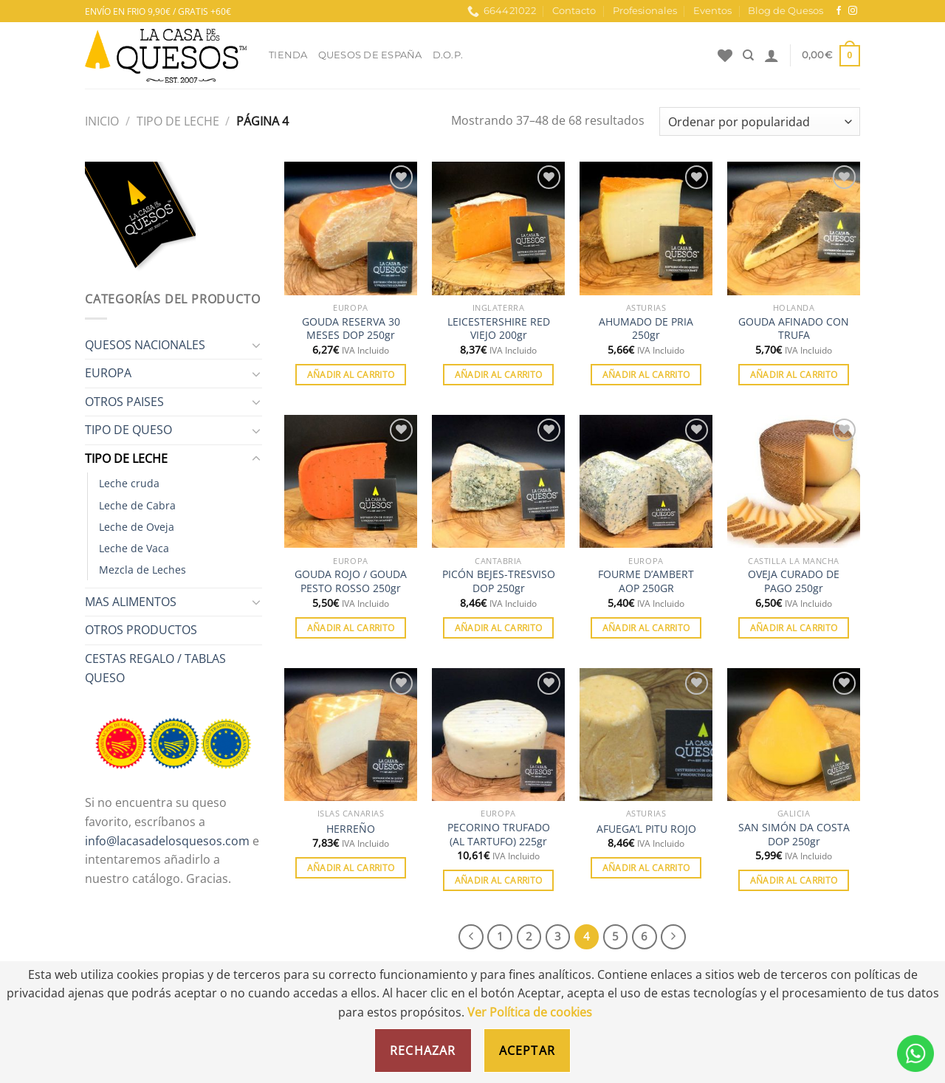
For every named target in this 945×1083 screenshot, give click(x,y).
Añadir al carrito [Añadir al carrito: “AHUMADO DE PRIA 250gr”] (646, 374)
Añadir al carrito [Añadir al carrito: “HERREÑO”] (351, 867)
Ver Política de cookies (529, 1012)
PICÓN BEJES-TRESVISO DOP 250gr (498, 581)
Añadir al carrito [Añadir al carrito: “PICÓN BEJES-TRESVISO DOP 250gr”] (499, 627)
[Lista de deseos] (725, 55)
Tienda (288, 55)
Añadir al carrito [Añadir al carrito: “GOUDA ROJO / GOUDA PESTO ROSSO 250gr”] (351, 627)
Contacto (574, 10)
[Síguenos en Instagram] (852, 11)
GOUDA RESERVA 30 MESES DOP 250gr (351, 329)
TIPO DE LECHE (178, 121)
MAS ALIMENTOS (130, 602)
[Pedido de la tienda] (759, 121)
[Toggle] (256, 345)
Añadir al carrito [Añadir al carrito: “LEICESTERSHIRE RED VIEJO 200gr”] (499, 374)
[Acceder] (771, 55)
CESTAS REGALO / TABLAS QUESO (155, 668)
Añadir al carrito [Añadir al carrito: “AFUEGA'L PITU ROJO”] (646, 867)
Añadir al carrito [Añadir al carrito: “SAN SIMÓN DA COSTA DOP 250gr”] (794, 880)
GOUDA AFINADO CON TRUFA (793, 329)
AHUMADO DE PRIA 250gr (646, 329)
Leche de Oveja (136, 527)
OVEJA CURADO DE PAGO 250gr (793, 581)
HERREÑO (350, 829)
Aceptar (527, 1050)
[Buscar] (748, 55)
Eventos (712, 10)
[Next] (673, 936)
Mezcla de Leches (142, 570)
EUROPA (108, 373)
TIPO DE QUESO (128, 430)
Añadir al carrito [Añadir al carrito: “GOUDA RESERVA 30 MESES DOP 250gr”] (351, 374)
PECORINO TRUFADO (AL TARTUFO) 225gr (498, 834)
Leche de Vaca (134, 548)
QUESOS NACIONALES (145, 345)
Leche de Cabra (137, 505)
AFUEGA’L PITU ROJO (646, 829)
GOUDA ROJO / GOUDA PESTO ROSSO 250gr (351, 581)
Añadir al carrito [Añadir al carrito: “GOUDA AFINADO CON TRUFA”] (794, 374)
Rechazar (423, 1050)
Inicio (102, 121)
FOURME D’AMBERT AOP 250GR (646, 581)
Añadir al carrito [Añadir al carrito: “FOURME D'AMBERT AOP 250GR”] (646, 627)
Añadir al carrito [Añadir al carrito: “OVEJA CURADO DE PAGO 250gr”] (794, 627)
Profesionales (645, 10)
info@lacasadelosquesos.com (167, 841)
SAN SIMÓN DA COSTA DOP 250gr (794, 834)
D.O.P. (448, 55)
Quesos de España (370, 55)
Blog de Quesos (785, 10)
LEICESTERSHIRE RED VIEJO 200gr (498, 329)
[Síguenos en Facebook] (838, 11)
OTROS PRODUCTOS (141, 630)
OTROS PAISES (124, 401)
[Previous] (471, 936)
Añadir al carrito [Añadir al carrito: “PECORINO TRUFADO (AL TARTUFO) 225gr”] (499, 880)
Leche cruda (129, 483)
